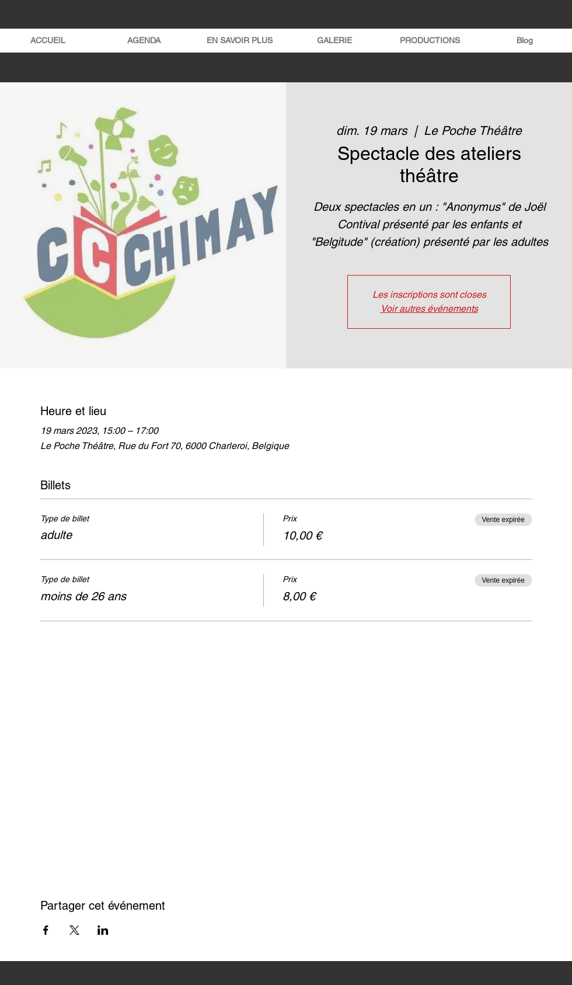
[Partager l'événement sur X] (74, 930)
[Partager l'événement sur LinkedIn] (103, 930)
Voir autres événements (429, 308)
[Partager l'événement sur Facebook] (45, 930)
